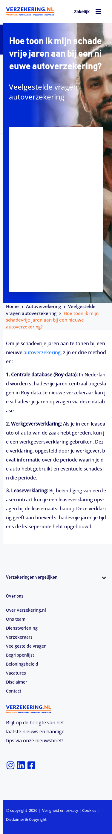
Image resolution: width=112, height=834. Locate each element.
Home (12, 306)
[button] (56, 588)
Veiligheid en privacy (60, 810)
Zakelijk (82, 11)
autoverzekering (42, 352)
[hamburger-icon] (98, 12)
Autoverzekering (43, 306)
